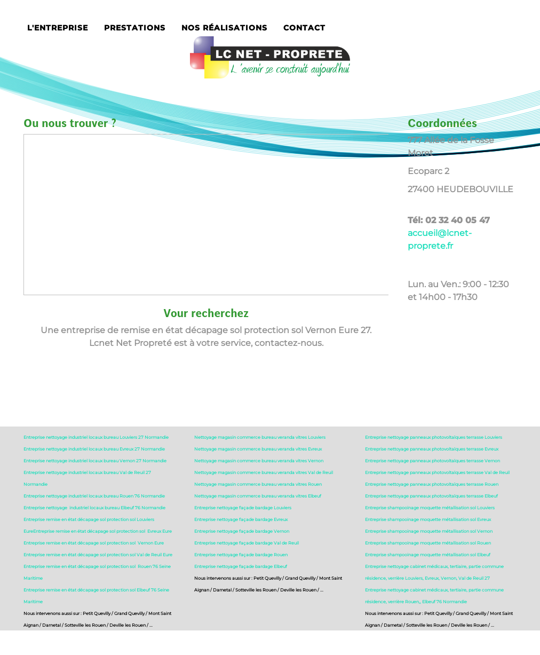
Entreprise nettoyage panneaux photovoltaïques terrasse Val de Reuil (437, 472)
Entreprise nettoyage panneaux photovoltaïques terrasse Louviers (433, 437)
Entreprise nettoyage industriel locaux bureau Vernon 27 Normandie (94, 460)
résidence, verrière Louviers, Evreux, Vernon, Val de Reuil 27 (427, 578)
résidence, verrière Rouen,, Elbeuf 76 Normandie (416, 601)
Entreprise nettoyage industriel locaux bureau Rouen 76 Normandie (94, 496)
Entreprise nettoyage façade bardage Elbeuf (240, 566)
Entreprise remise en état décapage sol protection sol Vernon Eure (93, 543)
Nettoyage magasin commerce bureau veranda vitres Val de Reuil (263, 472)
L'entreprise (57, 28)
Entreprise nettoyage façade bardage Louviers (242, 507)
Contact (304, 28)
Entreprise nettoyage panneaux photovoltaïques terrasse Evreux (431, 449)
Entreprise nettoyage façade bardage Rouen (241, 554)
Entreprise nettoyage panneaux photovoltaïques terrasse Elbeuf (431, 496)
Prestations (134, 28)
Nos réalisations (224, 28)
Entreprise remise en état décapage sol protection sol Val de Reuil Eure (97, 554)
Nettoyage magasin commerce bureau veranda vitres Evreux (258, 449)
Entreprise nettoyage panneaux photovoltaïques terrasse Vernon (432, 460)
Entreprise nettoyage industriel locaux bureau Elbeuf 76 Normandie (94, 507)
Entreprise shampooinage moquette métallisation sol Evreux (428, 519)
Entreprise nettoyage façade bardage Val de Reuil (246, 543)
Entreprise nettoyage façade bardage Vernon (241, 531)
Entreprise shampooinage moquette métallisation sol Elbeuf (427, 554)
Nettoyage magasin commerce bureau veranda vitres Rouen (258, 484)
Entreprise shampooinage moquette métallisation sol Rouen (428, 543)
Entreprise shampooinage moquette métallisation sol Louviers (430, 507)
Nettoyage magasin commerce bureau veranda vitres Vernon (258, 460)
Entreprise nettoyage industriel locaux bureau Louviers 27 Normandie (96, 437)
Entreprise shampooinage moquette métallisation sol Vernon (429, 531)
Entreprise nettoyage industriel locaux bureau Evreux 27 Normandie (94, 449)
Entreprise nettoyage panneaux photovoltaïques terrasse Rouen (431, 484)
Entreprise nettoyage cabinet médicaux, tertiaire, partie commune (434, 566)
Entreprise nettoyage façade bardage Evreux (241, 519)
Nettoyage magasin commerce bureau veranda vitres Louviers (259, 437)
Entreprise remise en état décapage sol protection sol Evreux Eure (102, 531)
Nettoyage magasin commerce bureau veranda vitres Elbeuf (257, 496)
